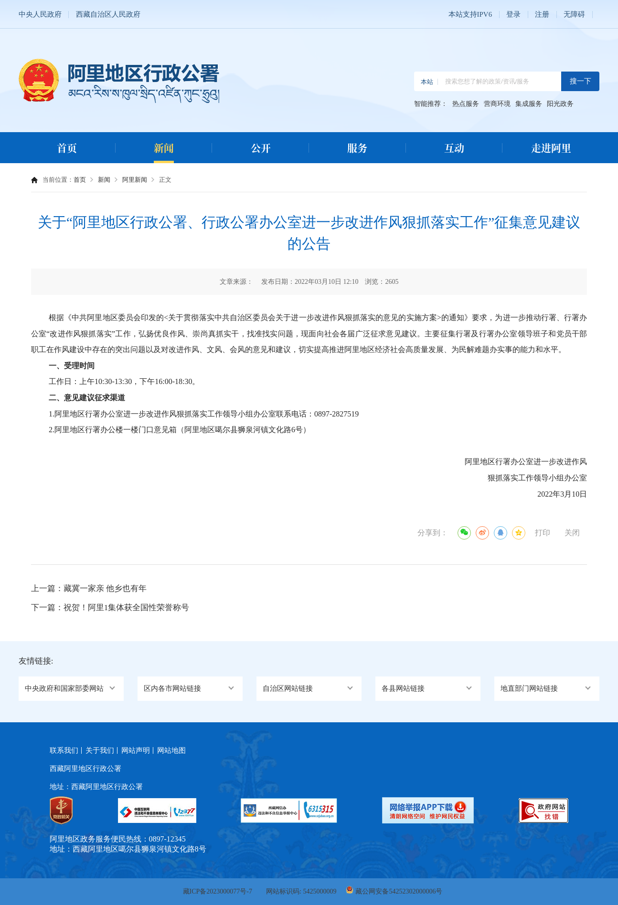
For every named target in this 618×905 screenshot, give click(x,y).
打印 (542, 533)
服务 (357, 147)
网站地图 (171, 750)
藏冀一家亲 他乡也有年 (105, 588)
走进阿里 (551, 147)
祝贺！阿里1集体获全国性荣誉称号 (127, 607)
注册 (542, 14)
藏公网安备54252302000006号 (398, 891)
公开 (261, 147)
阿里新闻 (134, 179)
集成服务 (528, 104)
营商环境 (497, 104)
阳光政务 (560, 104)
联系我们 (64, 750)
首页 (67, 147)
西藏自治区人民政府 (108, 14)
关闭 (572, 533)
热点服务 (465, 104)
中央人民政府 (40, 14)
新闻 (164, 147)
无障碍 (574, 14)
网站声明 (135, 750)
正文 (165, 179)
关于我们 (99, 750)
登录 (513, 14)
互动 (454, 147)
